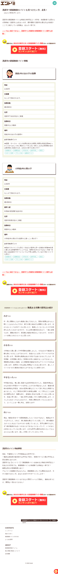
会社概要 (7, 553)
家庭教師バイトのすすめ (12, 536)
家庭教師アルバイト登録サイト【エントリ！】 (35, 520)
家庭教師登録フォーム (11, 548)
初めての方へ (8, 533)
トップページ (8, 530)
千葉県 (54, 520)
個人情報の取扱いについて (12, 551)
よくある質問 (8, 539)
